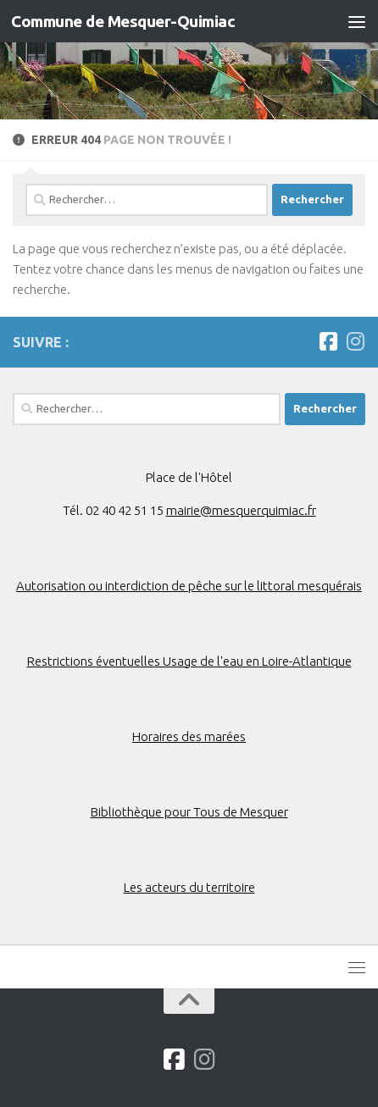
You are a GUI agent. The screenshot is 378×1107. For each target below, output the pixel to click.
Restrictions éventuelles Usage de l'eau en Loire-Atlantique (189, 661)
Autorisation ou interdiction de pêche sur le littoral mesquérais (189, 585)
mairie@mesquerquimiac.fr (241, 510)
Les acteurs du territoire (189, 887)
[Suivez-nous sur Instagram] (355, 341)
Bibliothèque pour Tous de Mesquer (189, 812)
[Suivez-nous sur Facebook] (328, 341)
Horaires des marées (189, 736)
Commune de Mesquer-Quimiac (123, 21)
